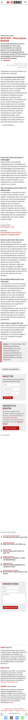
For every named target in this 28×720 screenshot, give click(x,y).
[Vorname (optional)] (11, 389)
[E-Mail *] (11, 385)
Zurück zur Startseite (11, 369)
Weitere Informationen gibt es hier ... (10, 682)
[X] (14, 718)
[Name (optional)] (11, 393)
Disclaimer (24, 710)
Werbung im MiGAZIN (18, 709)
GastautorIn (6, 60)
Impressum (17, 710)
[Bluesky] (20, 718)
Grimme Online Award (11, 417)
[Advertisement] (14, 19)
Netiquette (11, 710)
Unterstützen (4, 710)
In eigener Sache (8, 709)
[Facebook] (9, 718)
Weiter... (12, 702)
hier (7, 663)
